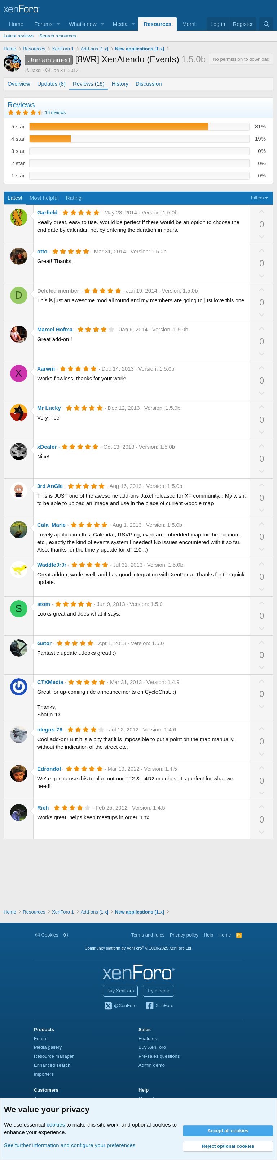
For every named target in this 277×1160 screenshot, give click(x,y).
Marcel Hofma (54, 329)
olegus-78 (49, 729)
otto (42, 251)
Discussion (149, 84)
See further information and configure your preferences (69, 1145)
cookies (56, 1125)
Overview (19, 84)
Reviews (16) (89, 84)
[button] (58, 24)
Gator (44, 643)
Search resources (57, 35)
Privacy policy (184, 935)
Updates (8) (52, 84)
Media (120, 24)
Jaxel (36, 70)
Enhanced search (52, 1065)
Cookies (46, 935)
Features (147, 1038)
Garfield (47, 212)
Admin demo (151, 1065)
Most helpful (44, 198)
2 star (18, 163)
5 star (18, 126)
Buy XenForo (120, 990)
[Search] (266, 24)
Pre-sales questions (159, 1056)
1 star (18, 175)
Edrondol (49, 769)
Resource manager (54, 1056)
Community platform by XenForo (138, 948)
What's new (83, 24)
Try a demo (158, 990)
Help (209, 935)
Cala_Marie (51, 525)
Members (193, 24)
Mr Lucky (49, 408)
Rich (43, 808)
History (119, 84)
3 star (18, 151)
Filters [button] (257, 197)
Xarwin (46, 369)
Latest (15, 198)
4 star (18, 139)
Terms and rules (147, 935)
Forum (41, 1038)
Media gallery (48, 1047)
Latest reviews (19, 35)
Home (16, 24)
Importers (44, 1074)
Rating (74, 198)
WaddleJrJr (51, 565)
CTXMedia (50, 682)
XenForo (159, 1006)
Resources (157, 24)
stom (43, 604)
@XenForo (120, 1006)
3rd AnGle (50, 486)
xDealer (47, 447)
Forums (43, 24)
